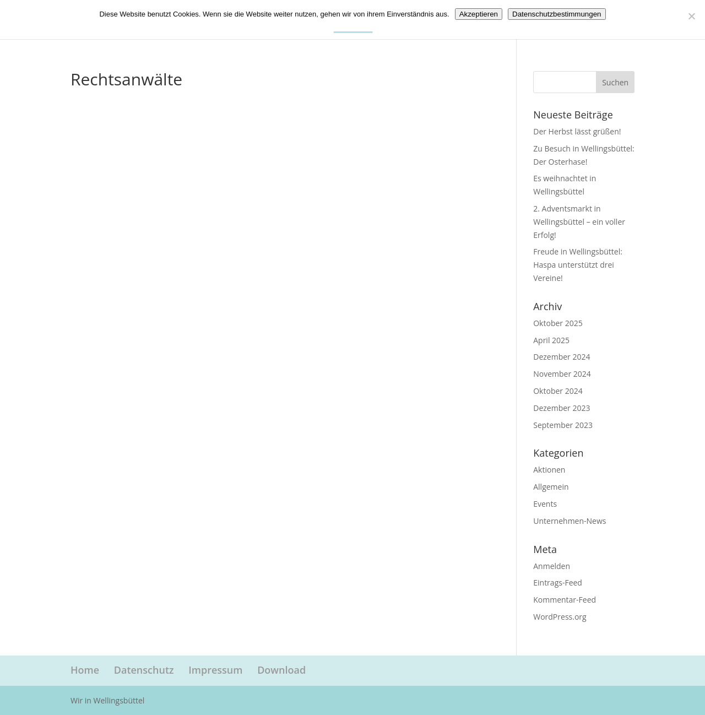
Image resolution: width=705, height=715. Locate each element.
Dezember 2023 (561, 408)
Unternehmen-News (569, 521)
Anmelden (551, 566)
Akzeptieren (478, 14)
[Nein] (691, 15)
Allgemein (550, 486)
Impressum (215, 669)
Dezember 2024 (561, 356)
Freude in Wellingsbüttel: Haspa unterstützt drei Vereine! (577, 264)
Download (281, 669)
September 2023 (563, 425)
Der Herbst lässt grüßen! (577, 131)
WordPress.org (559, 616)
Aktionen (549, 469)
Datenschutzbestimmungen (556, 14)
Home (84, 669)
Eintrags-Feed (557, 582)
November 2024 (562, 374)
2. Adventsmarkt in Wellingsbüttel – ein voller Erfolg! (579, 221)
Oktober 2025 (557, 323)
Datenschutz (144, 669)
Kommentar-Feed (564, 599)
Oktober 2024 (557, 391)
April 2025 (551, 340)
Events (545, 504)
